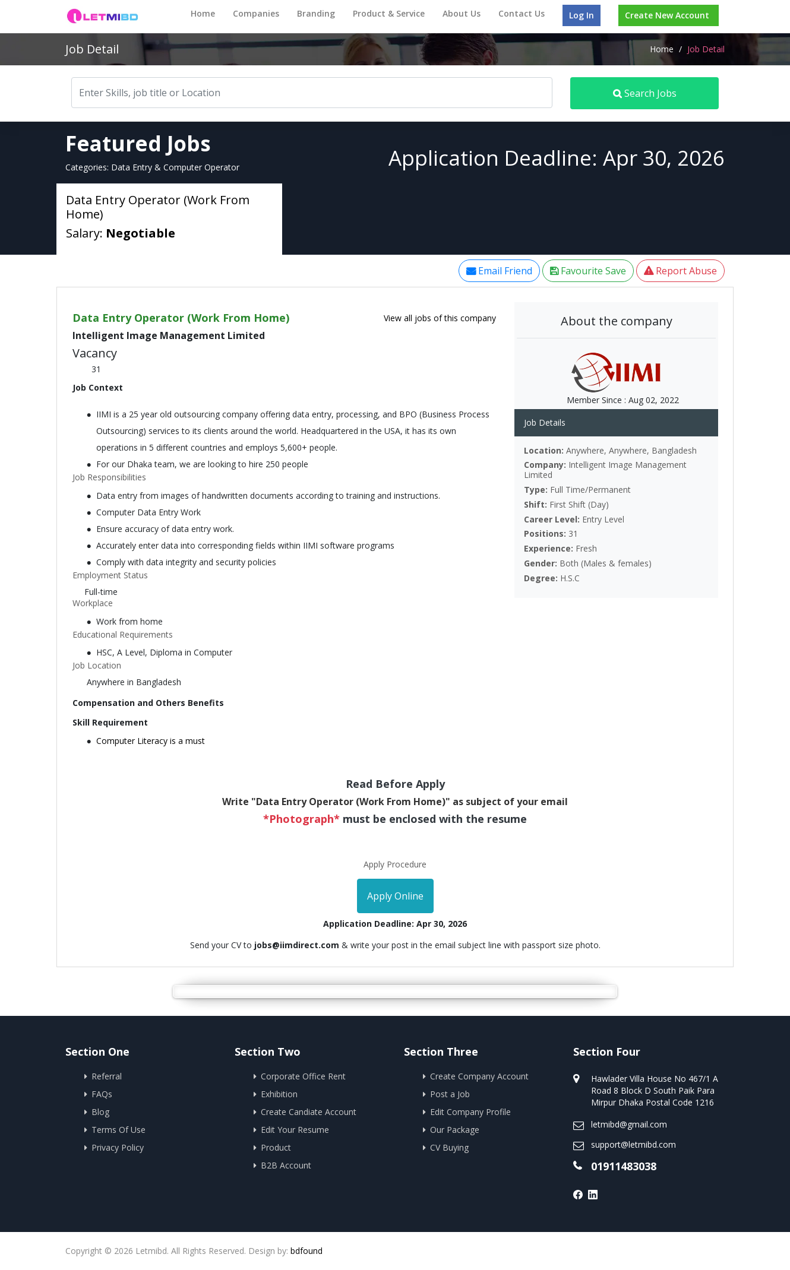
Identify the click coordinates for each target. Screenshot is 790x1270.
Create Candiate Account (308, 1111)
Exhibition (279, 1094)
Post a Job (450, 1094)
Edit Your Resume (295, 1129)
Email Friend (499, 270)
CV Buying (449, 1147)
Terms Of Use (118, 1129)
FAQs (101, 1094)
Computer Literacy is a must (150, 740)
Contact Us (521, 13)
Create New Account (667, 15)
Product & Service (389, 13)
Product (276, 1147)
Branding (316, 13)
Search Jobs (645, 93)
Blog (100, 1111)
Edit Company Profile (470, 1111)
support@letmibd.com (633, 1144)
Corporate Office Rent (303, 1076)
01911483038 (623, 1166)
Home (203, 13)
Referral (106, 1076)
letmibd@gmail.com (629, 1124)
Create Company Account (479, 1076)
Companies (256, 13)
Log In (581, 15)
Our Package (454, 1129)
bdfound (306, 1250)
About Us (462, 13)
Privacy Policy (117, 1147)
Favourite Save (588, 270)
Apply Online (395, 895)
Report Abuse (680, 270)
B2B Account (286, 1165)
